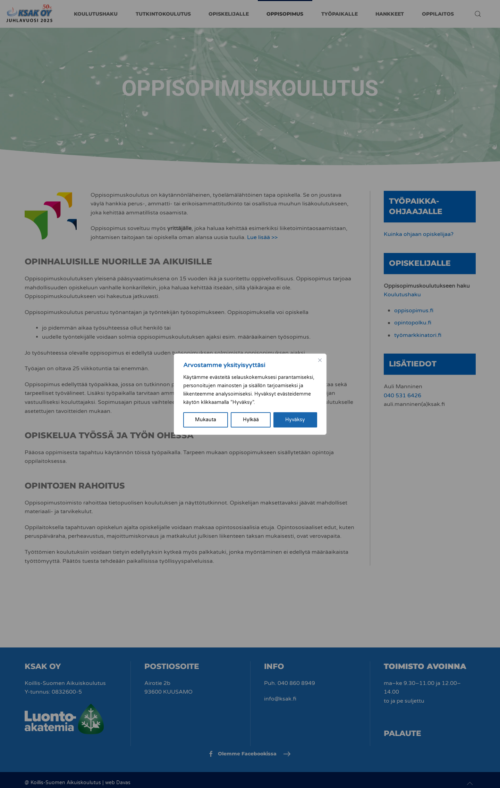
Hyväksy (295, 420)
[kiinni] (320, 360)
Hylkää (251, 420)
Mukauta (205, 420)
